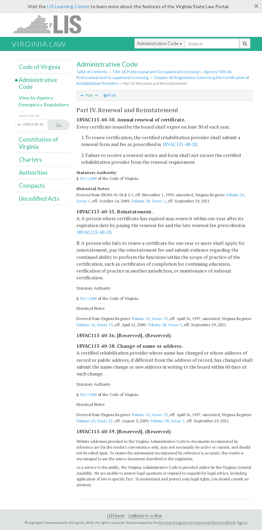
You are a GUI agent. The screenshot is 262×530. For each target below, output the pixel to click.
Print (110, 95)
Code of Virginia (39, 66)
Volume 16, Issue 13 (94, 324)
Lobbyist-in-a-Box (145, 515)
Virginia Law (39, 44)
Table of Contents (91, 71)
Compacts (32, 185)
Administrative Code (159, 43)
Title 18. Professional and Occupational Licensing (156, 71)
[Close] (256, 5)
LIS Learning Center (68, 6)
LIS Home (116, 515)
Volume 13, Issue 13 (149, 318)
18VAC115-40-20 (179, 144)
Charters (30, 159)
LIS (51, 24)
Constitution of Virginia (38, 143)
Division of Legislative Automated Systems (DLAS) (197, 522)
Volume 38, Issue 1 (148, 200)
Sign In (242, 522)
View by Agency (36, 98)
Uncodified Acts (39, 198)
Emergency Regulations (44, 104)
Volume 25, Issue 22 (94, 420)
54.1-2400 (88, 178)
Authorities (33, 172)
